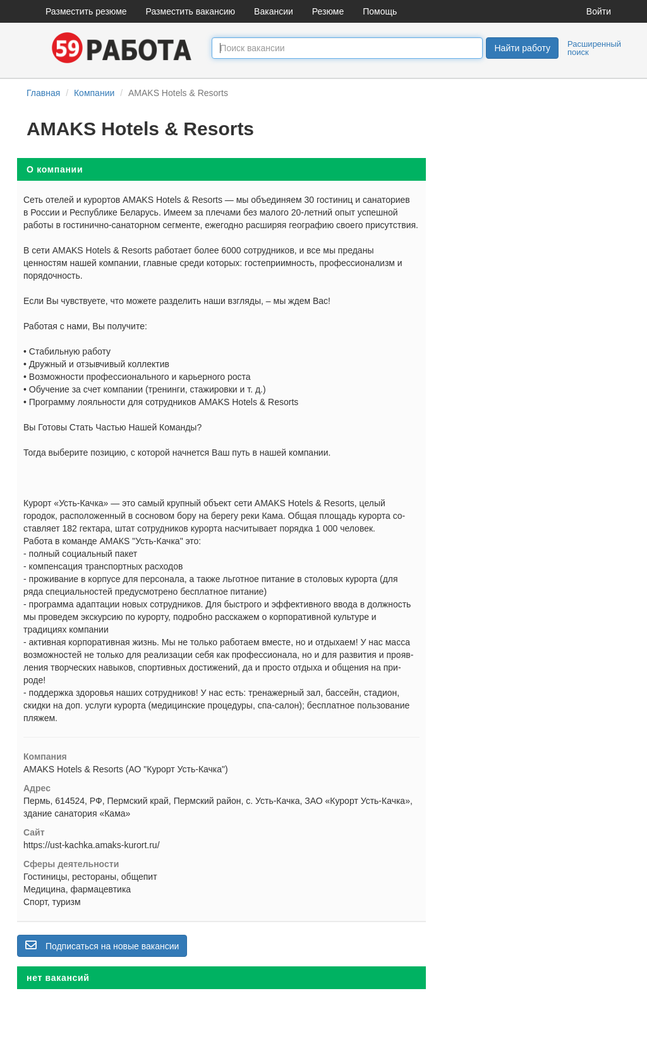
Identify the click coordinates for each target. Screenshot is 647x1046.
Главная (43, 93)
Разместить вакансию (191, 11)
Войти (598, 11)
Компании (94, 93)
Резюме (328, 11)
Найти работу (522, 48)
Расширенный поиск (594, 48)
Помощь (380, 11)
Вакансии (273, 11)
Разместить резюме (86, 11)
